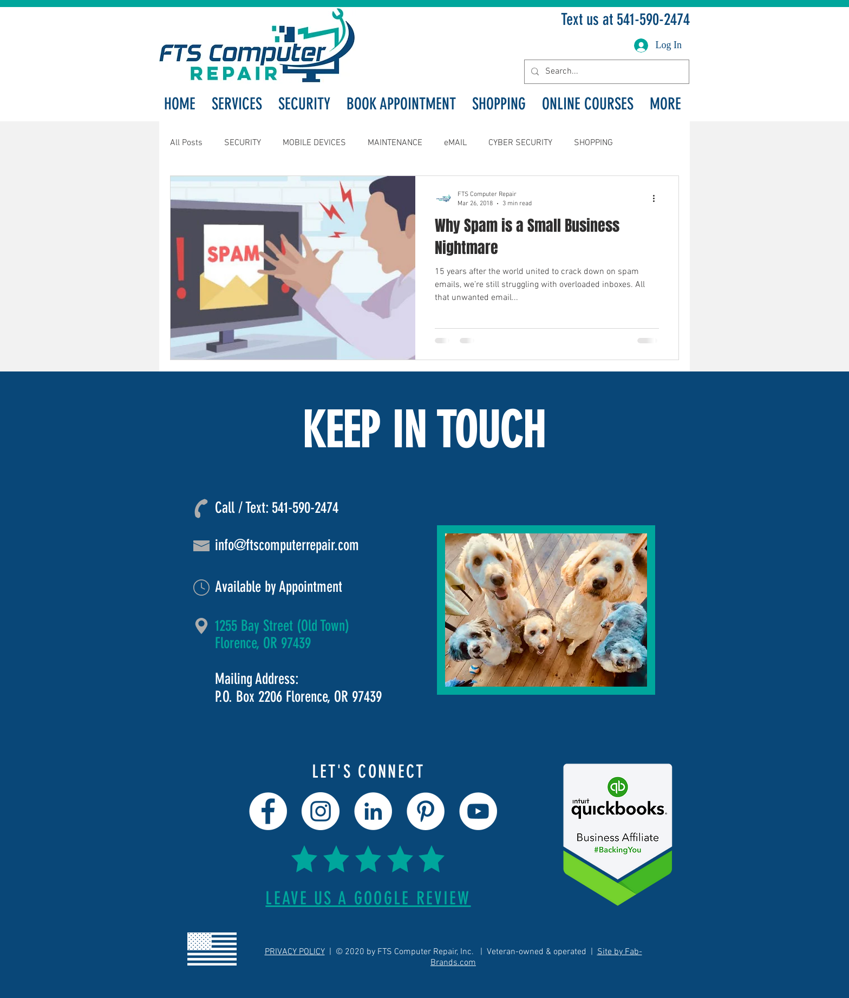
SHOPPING (593, 143)
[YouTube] (478, 811)
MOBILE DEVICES (314, 143)
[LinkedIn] (373, 811)
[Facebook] (268, 811)
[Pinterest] (426, 811)
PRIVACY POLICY (295, 952)
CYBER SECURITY (520, 143)
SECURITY (242, 143)
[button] (237, 104)
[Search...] (605, 71)
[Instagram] (320, 811)
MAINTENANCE (395, 143)
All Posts (186, 143)
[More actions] (657, 198)
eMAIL (455, 143)
